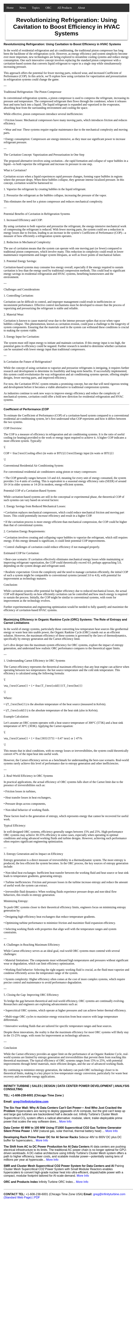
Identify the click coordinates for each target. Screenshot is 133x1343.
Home (10, 7)
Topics (36, 7)
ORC (48, 7)
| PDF (36, 1197)
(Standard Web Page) (18, 1197)
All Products (64, 7)
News (22, 7)
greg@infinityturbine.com (30, 1101)
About (81, 7)
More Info (65, 1121)
